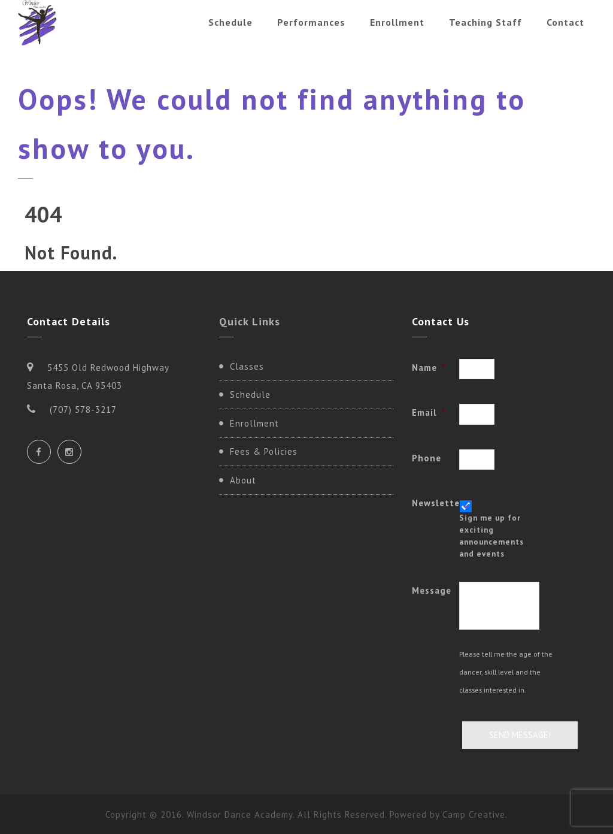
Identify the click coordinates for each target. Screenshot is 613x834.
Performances (311, 22)
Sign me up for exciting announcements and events (491, 535)
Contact (565, 22)
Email (429, 412)
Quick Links (249, 321)
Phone (426, 458)
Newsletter (435, 503)
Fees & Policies (264, 451)
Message (431, 590)
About (243, 480)
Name (429, 367)
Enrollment (397, 22)
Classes (247, 366)
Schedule (230, 22)
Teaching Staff (485, 22)
